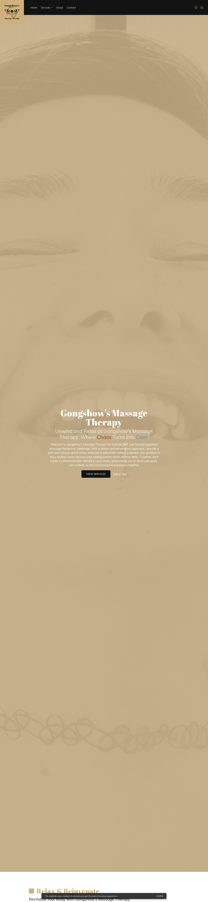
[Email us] (202, 7)
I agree (159, 896)
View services (96, 473)
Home (33, 7)
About (59, 7)
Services (45, 7)
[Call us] (196, 7)
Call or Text (120, 473)
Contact (71, 7)
